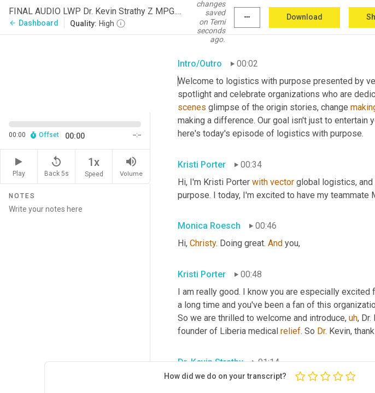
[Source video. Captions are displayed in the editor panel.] (75, 72)
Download (304, 17)
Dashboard (33, 23)
